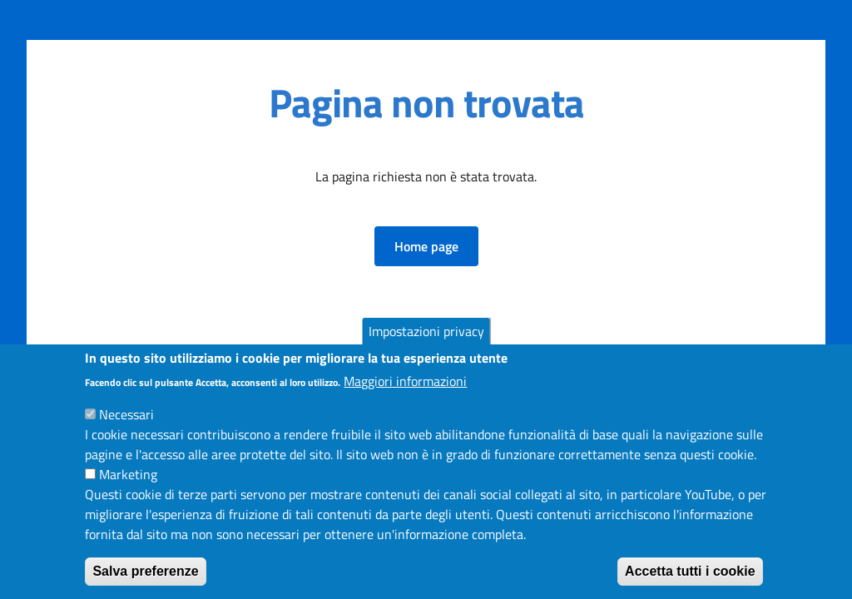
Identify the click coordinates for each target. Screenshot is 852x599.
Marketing (128, 485)
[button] (426, 246)
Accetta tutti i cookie (690, 582)
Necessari (126, 425)
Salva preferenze (145, 582)
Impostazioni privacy (426, 341)
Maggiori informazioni (405, 392)
